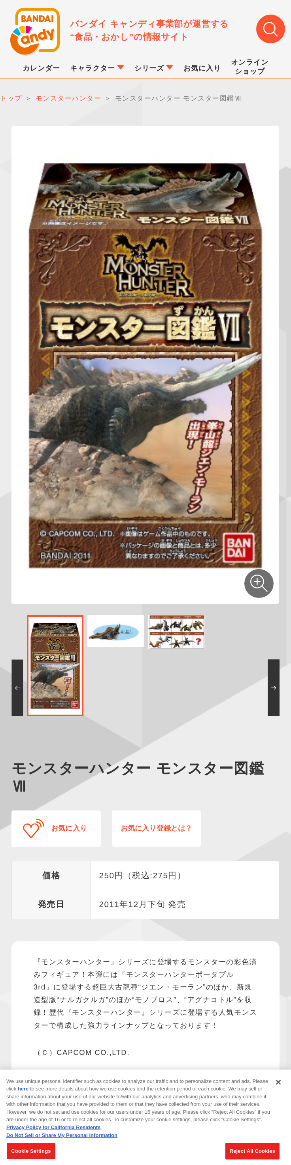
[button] (17, 688)
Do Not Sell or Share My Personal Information (61, 1140)
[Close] (278, 1087)
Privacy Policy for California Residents (53, 1132)
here (23, 1094)
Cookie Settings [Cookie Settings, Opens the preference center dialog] (31, 1156)
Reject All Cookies (252, 1156)
